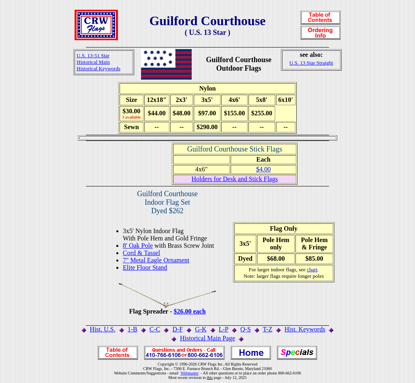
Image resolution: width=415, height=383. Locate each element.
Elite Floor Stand (145, 267)
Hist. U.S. (103, 329)
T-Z (267, 329)
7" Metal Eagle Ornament (156, 260)
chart (312, 269)
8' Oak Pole (138, 245)
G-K (200, 329)
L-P (223, 329)
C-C (155, 329)
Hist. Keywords (305, 329)
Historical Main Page (207, 338)
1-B (132, 329)
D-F (177, 329)
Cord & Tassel (141, 252)
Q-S (245, 329)
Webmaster (189, 373)
